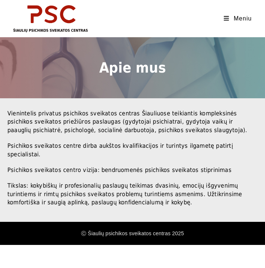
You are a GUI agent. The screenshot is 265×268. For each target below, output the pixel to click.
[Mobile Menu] (238, 18)
